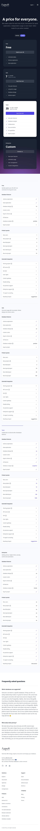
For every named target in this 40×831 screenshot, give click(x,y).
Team (3, 430)
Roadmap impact (7, 296)
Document (4, 779)
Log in (32, 5)
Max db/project (6, 242)
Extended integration (7, 259)
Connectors (4, 806)
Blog (22, 794)
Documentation (25, 779)
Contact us (20, 151)
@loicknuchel (9, 758)
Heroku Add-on (5, 816)
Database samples (6, 819)
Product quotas (5, 230)
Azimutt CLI (4, 800)
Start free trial (20, 81)
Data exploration (7, 202)
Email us (23, 786)
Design (3, 786)
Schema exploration (8, 199)
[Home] (5, 5)
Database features (6, 194)
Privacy (23, 797)
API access (6, 267)
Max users (5, 235)
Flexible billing (6, 282)
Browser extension (6, 812)
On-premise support (8, 285)
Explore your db (20, 52)
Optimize (4, 782)
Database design (8, 206)
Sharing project (7, 263)
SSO (5, 271)
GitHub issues (24, 782)
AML (3, 797)
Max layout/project (7, 246)
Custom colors (6, 210)
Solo (3, 308)
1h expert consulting (8, 293)
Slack (22, 776)
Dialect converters (6, 803)
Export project (6, 225)
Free (3, 185)
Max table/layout (7, 249)
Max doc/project (7, 253)
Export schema (7, 213)
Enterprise (4, 552)
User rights (5, 274)
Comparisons (5, 789)
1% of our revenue (13, 761)
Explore (3, 776)
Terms (22, 800)
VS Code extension (6, 809)
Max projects (7, 238)
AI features (5, 217)
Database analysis (8, 221)
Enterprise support (8, 289)
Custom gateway (7, 278)
